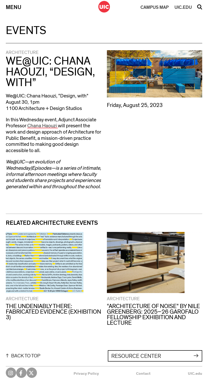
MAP (154, 7)
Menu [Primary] (13, 7)
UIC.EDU (183, 7)
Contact (143, 373)
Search (199, 8)
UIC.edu (195, 373)
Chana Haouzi (42, 125)
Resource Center (136, 356)
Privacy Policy (86, 373)
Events (26, 30)
